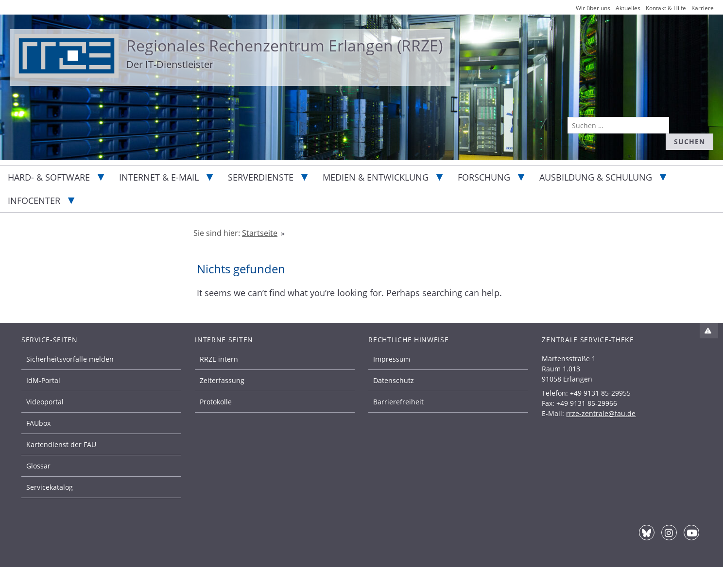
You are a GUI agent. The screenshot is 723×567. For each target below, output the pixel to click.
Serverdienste (260, 177)
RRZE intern (219, 359)
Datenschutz (393, 380)
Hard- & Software (49, 177)
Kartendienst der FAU (61, 444)
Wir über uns (593, 8)
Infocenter (34, 200)
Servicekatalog (49, 487)
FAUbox (38, 423)
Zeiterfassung (222, 380)
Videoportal (45, 401)
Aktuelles (628, 8)
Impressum (391, 359)
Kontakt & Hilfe (666, 8)
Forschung (484, 177)
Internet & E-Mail (159, 177)
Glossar (38, 465)
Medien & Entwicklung (376, 177)
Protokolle (216, 401)
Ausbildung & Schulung (595, 177)
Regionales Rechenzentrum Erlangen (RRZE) (284, 45)
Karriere (702, 8)
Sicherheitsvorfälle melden (70, 359)
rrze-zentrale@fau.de (601, 413)
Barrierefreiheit (398, 401)
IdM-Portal (43, 380)
